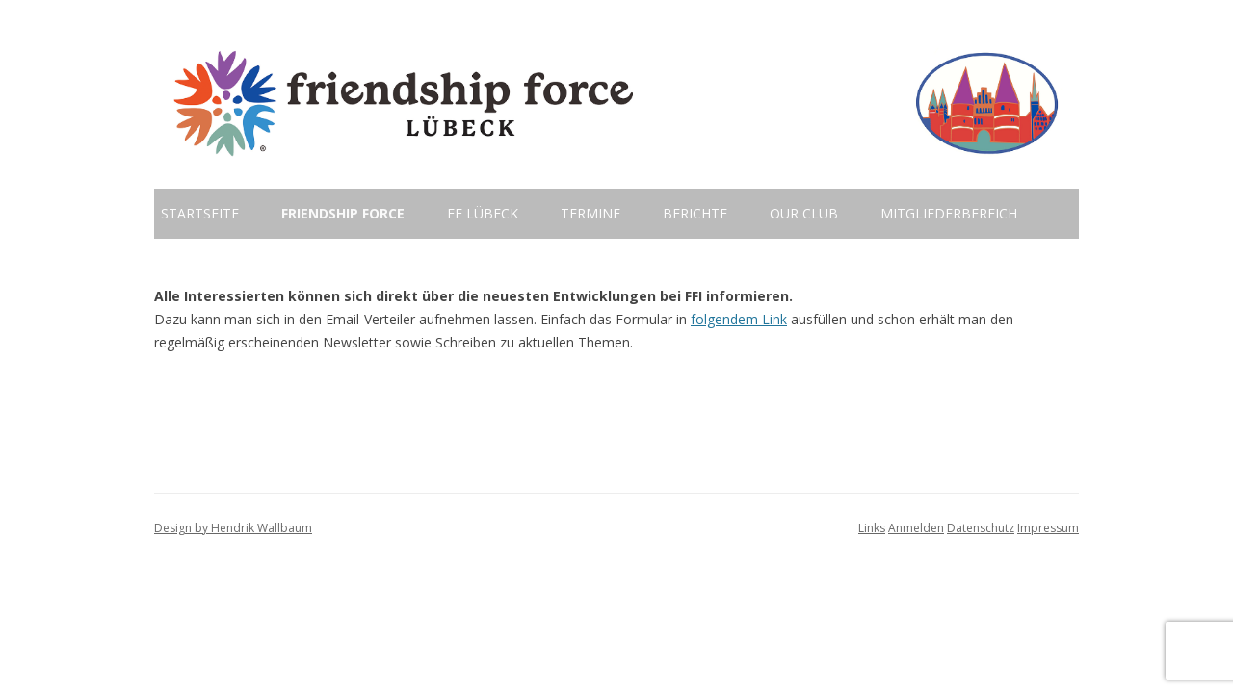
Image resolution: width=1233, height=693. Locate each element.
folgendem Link (739, 319)
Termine (590, 213)
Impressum (1048, 528)
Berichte (695, 213)
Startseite (200, 213)
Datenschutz (980, 528)
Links (871, 528)
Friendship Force (343, 213)
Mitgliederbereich (948, 213)
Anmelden (916, 528)
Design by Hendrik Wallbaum (233, 528)
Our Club (804, 213)
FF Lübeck (482, 213)
